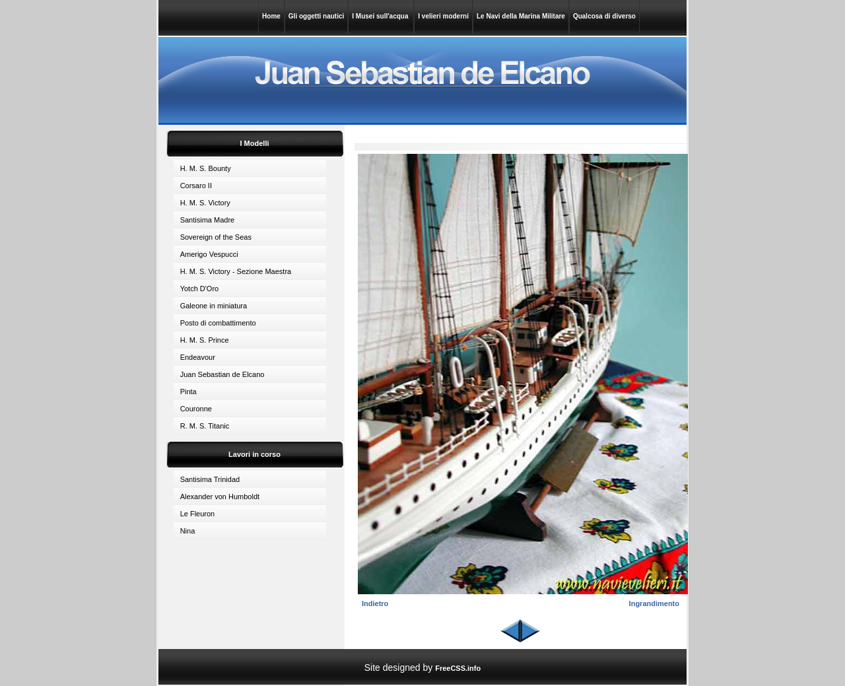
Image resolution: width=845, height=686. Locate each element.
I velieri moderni (443, 16)
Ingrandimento (654, 603)
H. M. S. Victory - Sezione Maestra (236, 271)
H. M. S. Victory (205, 203)
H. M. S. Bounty (205, 168)
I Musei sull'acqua (381, 16)
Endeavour (197, 357)
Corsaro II (196, 185)
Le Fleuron (197, 514)
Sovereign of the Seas (216, 237)
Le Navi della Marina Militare (521, 16)
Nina (187, 531)
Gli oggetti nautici (316, 16)
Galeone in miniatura (214, 306)
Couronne (196, 409)
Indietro (375, 603)
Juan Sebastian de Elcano (222, 374)
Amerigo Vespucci (209, 254)
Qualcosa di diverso (604, 16)
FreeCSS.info (458, 668)
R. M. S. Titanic (205, 426)
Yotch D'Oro (199, 288)
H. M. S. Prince (204, 340)
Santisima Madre (207, 220)
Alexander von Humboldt (219, 496)
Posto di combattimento (218, 323)
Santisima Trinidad (210, 479)
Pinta (188, 391)
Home (271, 16)
